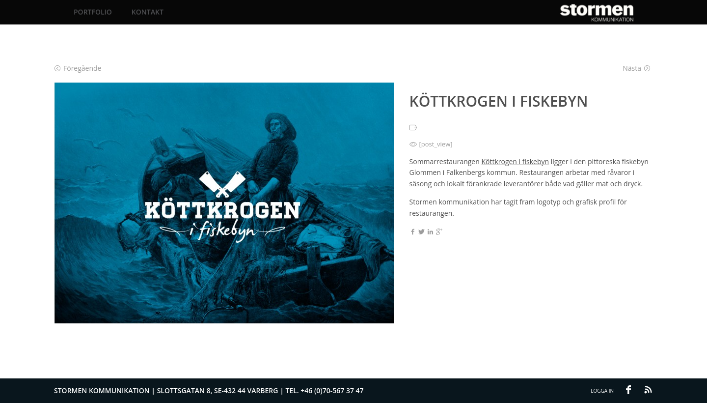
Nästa (637, 68)
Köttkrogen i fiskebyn (515, 161)
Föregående (78, 68)
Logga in (602, 390)
